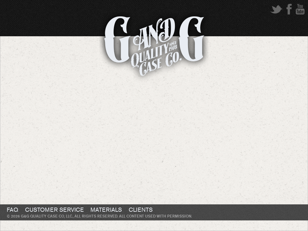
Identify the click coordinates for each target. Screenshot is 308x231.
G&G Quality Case (154, 49)
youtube (300, 9)
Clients (141, 210)
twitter (276, 9)
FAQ (12, 210)
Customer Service (54, 210)
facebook (289, 9)
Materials (106, 210)
